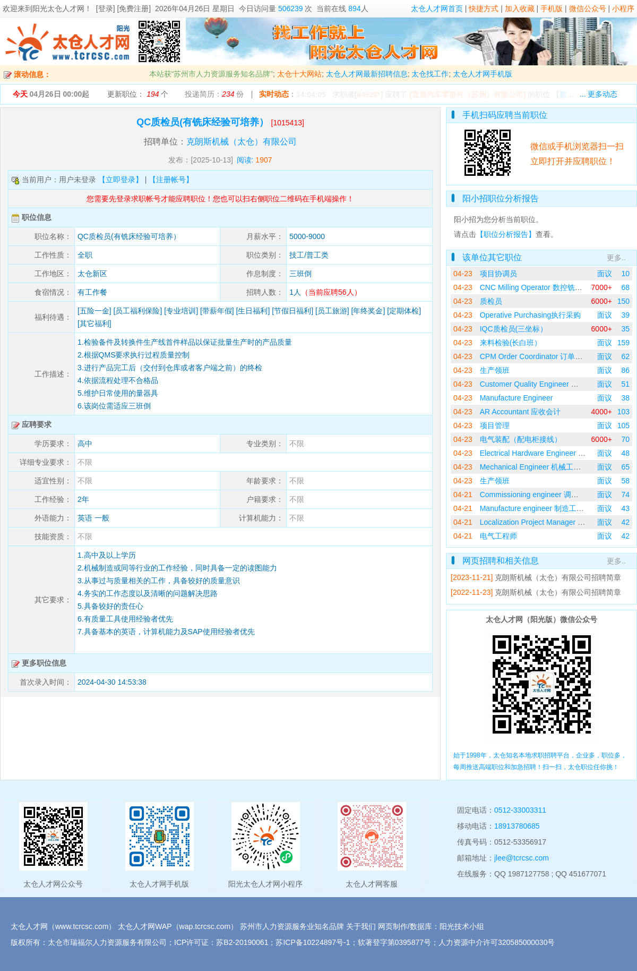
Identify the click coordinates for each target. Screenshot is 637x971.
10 (625, 273)
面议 (604, 273)
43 (625, 508)
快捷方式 (483, 8)
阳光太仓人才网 (58, 8)
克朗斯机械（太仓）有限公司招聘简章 (558, 577)
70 (625, 439)
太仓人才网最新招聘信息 (367, 74)
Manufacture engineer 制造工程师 (535, 508)
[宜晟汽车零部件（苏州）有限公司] (467, 94)
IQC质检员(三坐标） (514, 329)
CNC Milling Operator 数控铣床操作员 (542, 287)
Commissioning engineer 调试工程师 (540, 494)
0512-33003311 (520, 810)
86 (625, 370)
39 (625, 315)
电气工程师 (498, 536)
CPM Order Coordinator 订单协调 (535, 356)
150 (623, 301)
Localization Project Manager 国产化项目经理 (555, 522)
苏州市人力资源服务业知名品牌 (292, 926)
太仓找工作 (430, 74)
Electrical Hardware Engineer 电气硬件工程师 (555, 453)
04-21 (462, 494)
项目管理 (495, 425)
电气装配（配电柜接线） (521, 439)
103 (623, 411)
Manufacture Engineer (516, 398)
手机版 (551, 8)
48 (625, 453)
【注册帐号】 (171, 179)
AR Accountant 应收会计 (520, 411)
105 (623, 425)
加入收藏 (520, 8)
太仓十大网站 (299, 74)
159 (623, 342)
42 (625, 522)
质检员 (491, 301)
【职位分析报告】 (506, 234)
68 (625, 287)
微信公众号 (587, 8)
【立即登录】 (120, 179)
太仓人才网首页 (437, 8)
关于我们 (361, 926)
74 (625, 494)
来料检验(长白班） (511, 342)
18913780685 (517, 826)
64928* (368, 94)
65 (625, 467)
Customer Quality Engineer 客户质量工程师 (551, 384)
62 (625, 356)
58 (625, 480)
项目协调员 (498, 273)
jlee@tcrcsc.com (521, 858)
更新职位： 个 (137, 94)
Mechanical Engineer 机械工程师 (534, 467)
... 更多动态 (599, 94)
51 (625, 384)
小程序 (623, 8)
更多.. (616, 257)
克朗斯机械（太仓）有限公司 (241, 141)
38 (625, 398)
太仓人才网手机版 (482, 74)
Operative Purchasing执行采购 (530, 315)
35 (625, 329)
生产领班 (495, 370)
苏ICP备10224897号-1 (313, 942)
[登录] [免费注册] (123, 8)
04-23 (462, 273)
